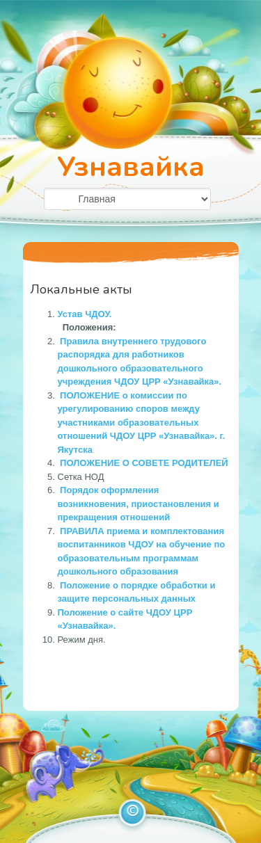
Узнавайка (131, 167)
